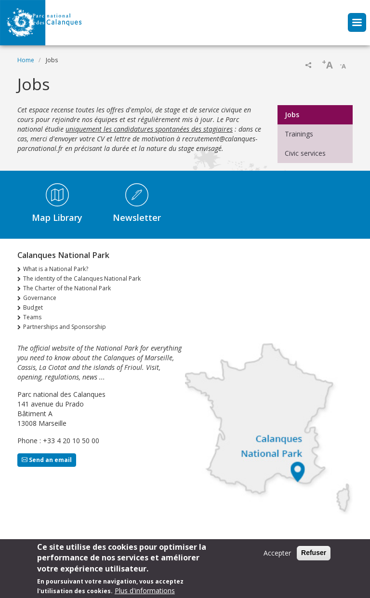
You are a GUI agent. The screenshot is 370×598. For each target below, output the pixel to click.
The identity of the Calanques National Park (82, 278)
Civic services (305, 153)
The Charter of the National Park (67, 288)
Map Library (57, 217)
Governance (39, 298)
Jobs (292, 114)
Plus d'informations (145, 591)
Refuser (313, 553)
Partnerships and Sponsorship (64, 327)
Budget (33, 307)
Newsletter (137, 217)
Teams (32, 317)
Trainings (299, 133)
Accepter (277, 553)
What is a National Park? (55, 269)
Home (25, 60)
